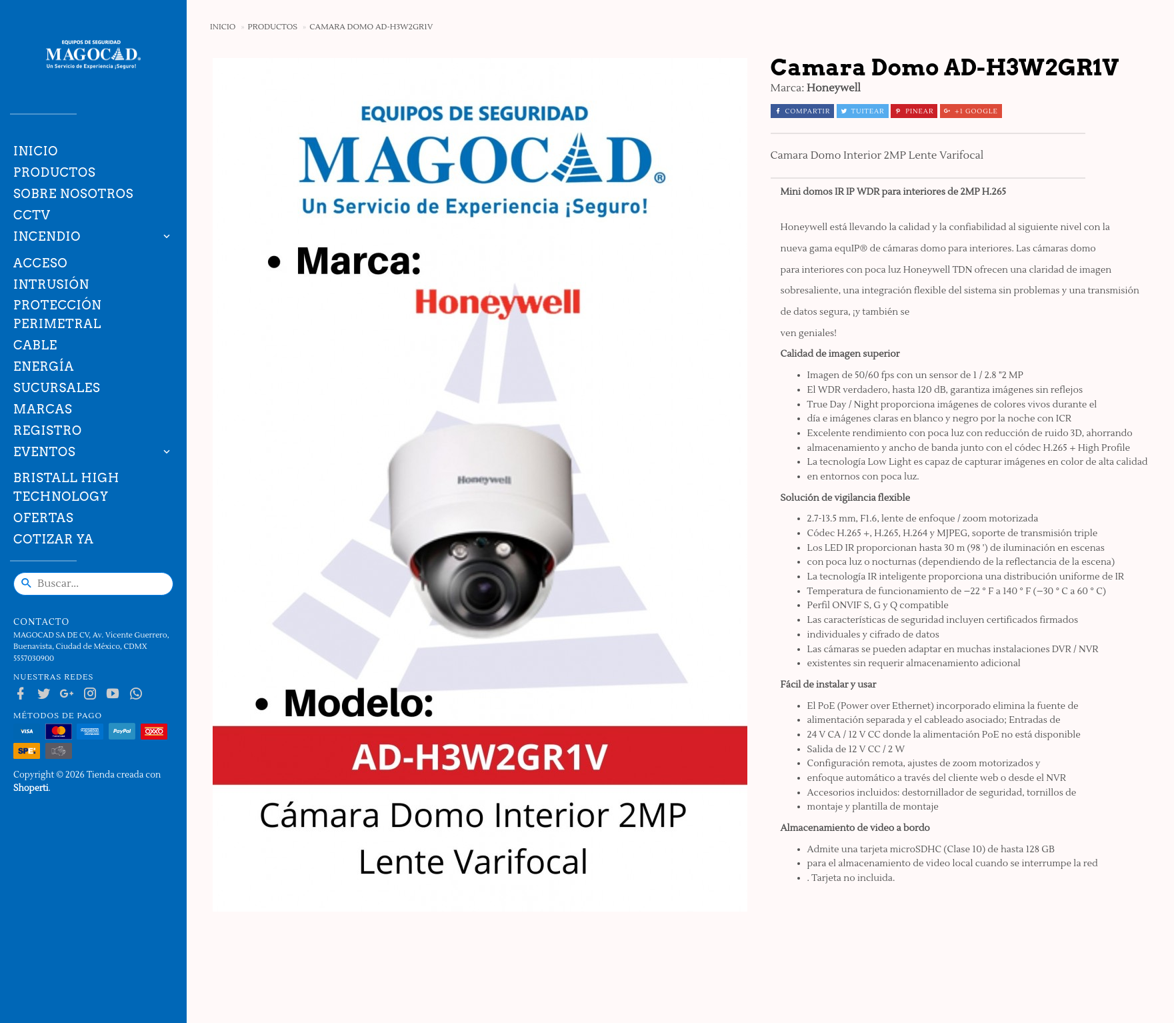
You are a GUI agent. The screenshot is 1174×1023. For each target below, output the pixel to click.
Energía (43, 366)
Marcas (42, 409)
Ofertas (43, 518)
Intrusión (51, 284)
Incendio (47, 236)
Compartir (803, 111)
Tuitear (863, 111)
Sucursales (56, 388)
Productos (54, 172)
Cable (35, 345)
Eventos (44, 452)
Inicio (35, 151)
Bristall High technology (66, 487)
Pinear (914, 111)
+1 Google (971, 111)
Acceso (40, 263)
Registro (47, 430)
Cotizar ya (53, 539)
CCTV (32, 215)
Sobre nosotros (73, 194)
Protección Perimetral (57, 314)
